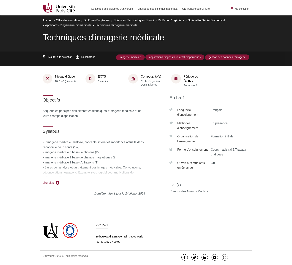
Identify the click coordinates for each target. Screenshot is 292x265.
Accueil (47, 20)
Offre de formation (68, 20)
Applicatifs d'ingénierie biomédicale (68, 25)
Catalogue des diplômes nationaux (157, 8)
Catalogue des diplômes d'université (112, 8)
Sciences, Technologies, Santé (134, 20)
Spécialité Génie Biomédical (206, 20)
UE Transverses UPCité (196, 8)
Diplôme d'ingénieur (97, 20)
